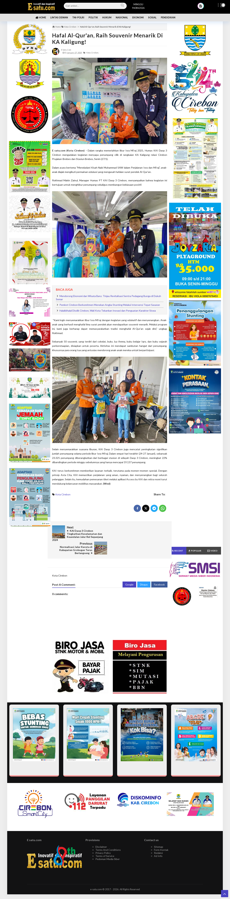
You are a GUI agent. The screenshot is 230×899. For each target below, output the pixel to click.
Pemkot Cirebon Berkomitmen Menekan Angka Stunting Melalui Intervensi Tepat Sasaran (109, 304)
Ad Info (158, 842)
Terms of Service (104, 842)
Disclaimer (101, 833)
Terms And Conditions (108, 836)
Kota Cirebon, (92, 52)
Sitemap (158, 833)
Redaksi (158, 839)
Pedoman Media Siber (107, 845)
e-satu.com (96, 876)
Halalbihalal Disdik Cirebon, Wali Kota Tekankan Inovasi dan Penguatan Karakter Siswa (107, 310)
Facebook (159, 571)
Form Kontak (161, 836)
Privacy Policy (103, 839)
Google (129, 571)
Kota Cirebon (62, 494)
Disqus (144, 571)
